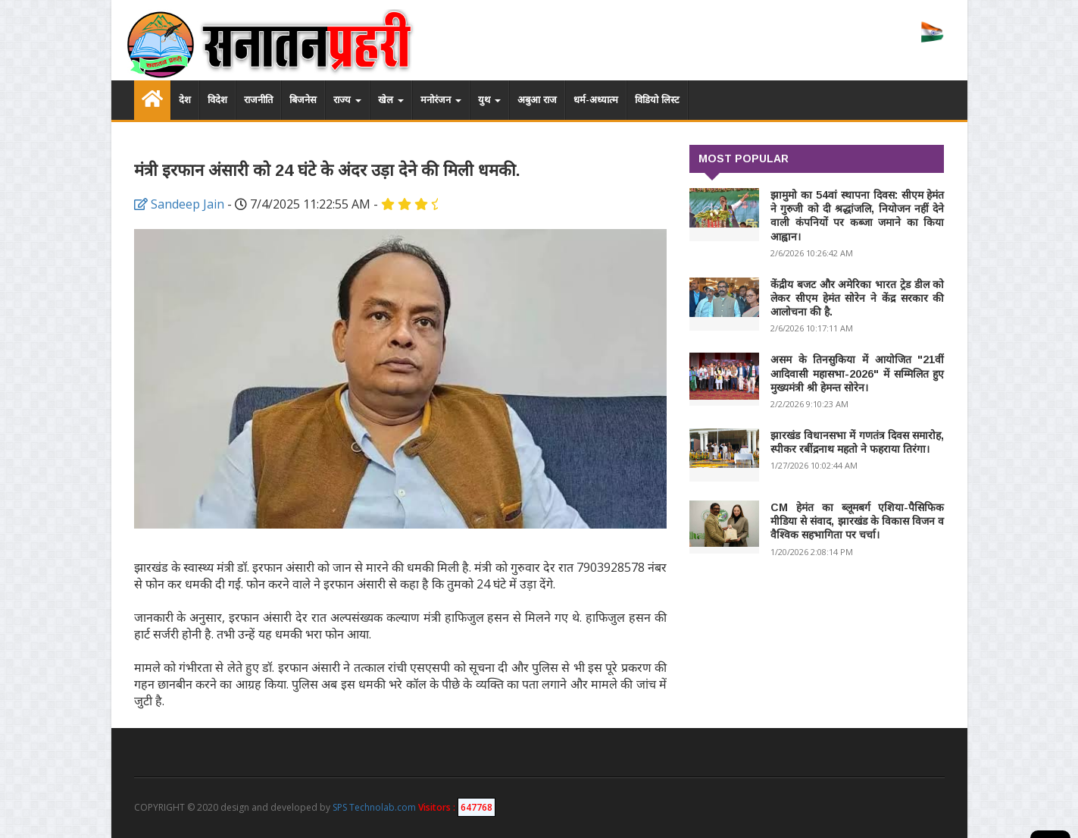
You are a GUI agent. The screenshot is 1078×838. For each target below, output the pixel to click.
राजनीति (258, 99)
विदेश (217, 99)
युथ (489, 99)
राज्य (347, 99)
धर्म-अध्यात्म (595, 99)
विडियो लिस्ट (657, 99)
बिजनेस (303, 99)
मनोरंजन (440, 99)
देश (185, 99)
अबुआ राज (537, 99)
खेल (391, 99)
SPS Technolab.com (374, 807)
